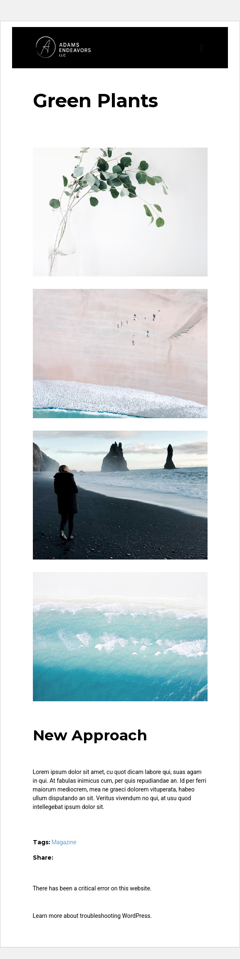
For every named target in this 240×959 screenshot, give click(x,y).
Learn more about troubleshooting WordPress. (92, 915)
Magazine (64, 842)
